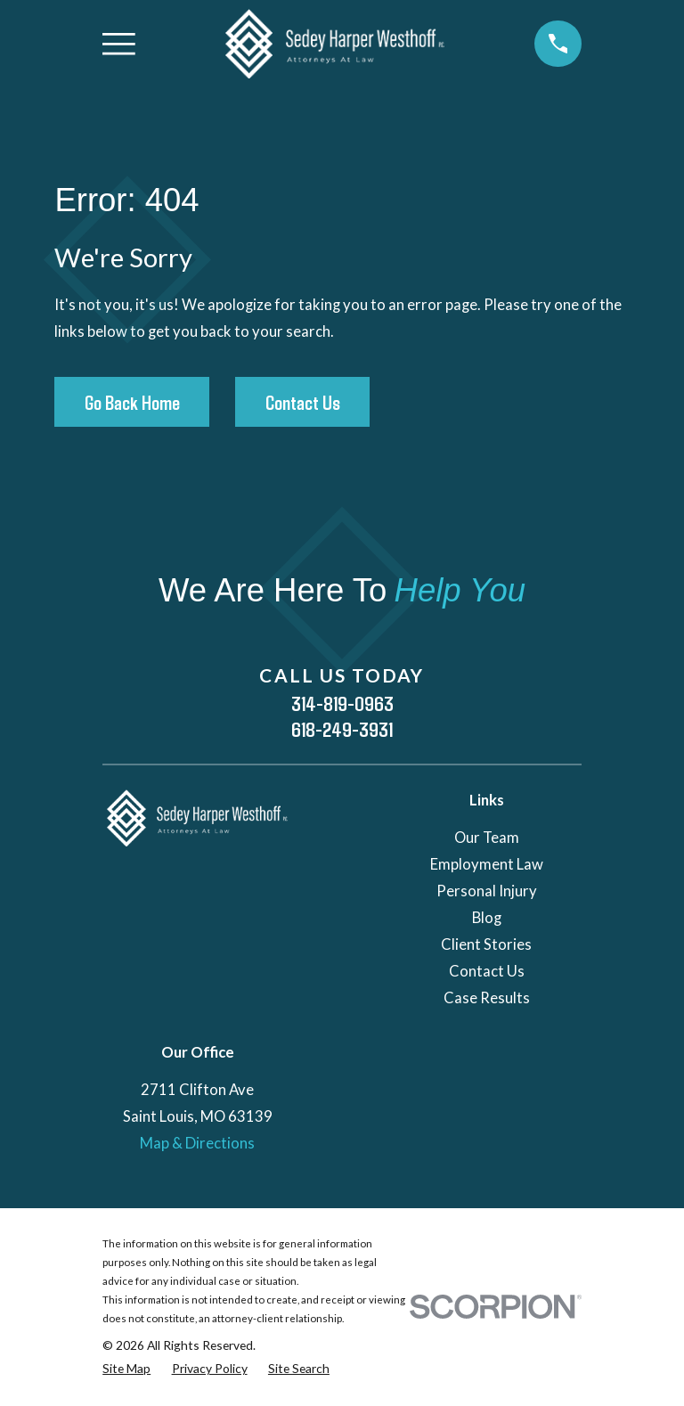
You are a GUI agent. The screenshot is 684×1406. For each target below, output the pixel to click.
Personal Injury (486, 891)
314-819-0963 (342, 703)
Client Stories (486, 944)
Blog (486, 918)
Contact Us (302, 401)
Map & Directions (197, 1143)
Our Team (486, 837)
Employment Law (486, 864)
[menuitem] (126, 1368)
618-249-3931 (342, 729)
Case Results (487, 998)
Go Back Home (132, 401)
